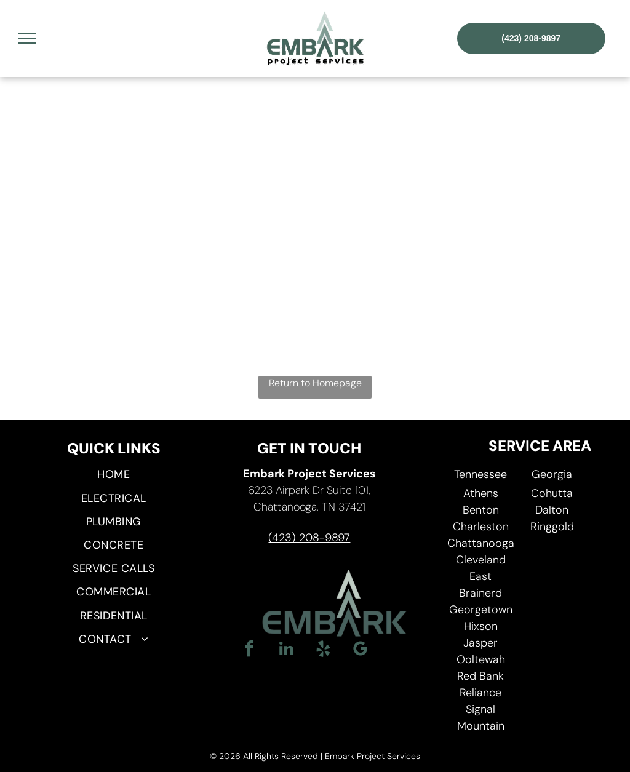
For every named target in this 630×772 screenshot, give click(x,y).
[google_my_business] (360, 650)
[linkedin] (286, 650)
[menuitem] (114, 475)
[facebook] (249, 650)
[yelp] (323, 650)
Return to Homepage (315, 382)
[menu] (27, 38)
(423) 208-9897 (309, 537)
